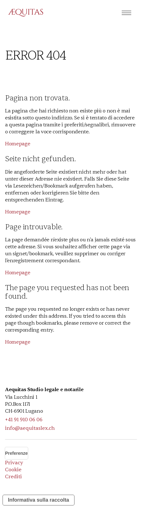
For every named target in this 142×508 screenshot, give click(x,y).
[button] (126, 12)
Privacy (14, 463)
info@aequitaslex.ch (30, 428)
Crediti (13, 476)
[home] (22, 12)
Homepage (17, 144)
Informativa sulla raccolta (38, 500)
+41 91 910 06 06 (23, 419)
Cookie (13, 470)
